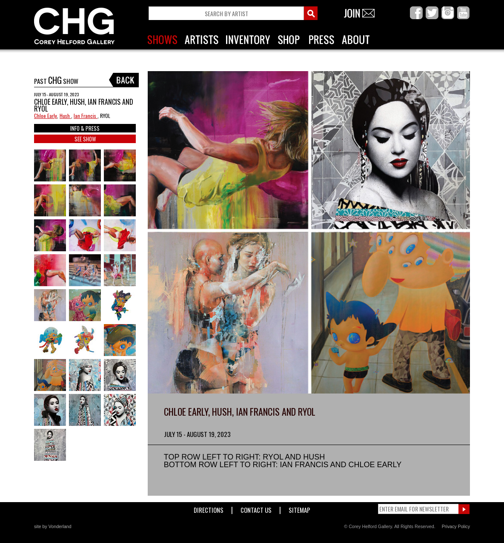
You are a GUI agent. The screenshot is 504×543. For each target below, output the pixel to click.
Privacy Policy (456, 526)
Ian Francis (85, 115)
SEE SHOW (85, 139)
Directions (208, 508)
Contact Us (256, 508)
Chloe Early (45, 115)
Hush (65, 115)
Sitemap (299, 508)
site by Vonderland (53, 526)
